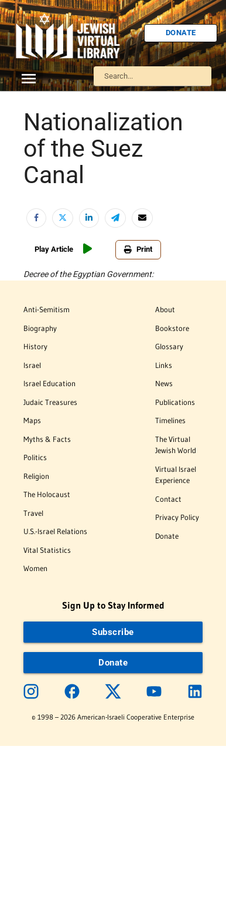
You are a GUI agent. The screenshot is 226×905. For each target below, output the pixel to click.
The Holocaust (46, 494)
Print (138, 249)
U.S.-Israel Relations (55, 531)
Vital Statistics (47, 550)
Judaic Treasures (50, 402)
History (35, 346)
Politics (35, 457)
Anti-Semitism (46, 309)
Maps (32, 420)
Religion (36, 476)
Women (35, 568)
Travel (33, 513)
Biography (40, 328)
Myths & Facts (47, 439)
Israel (32, 365)
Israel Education (49, 383)
